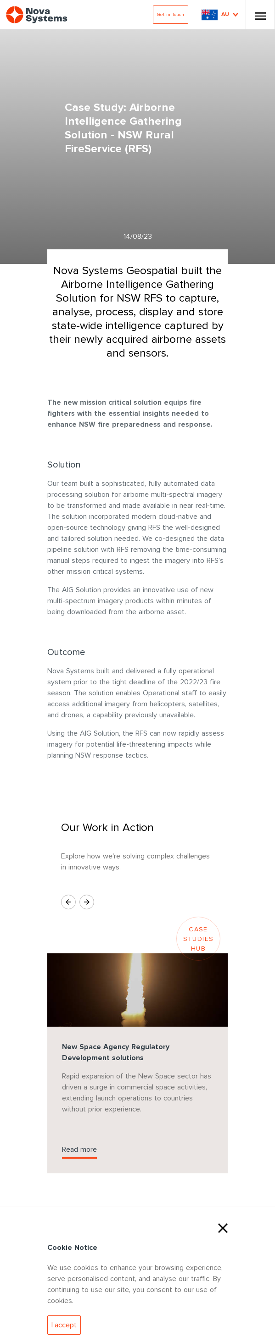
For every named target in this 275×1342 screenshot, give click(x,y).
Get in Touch (170, 14)
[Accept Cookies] (64, 1325)
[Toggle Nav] (260, 14)
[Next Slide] (86, 902)
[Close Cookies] (223, 1227)
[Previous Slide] (68, 902)
